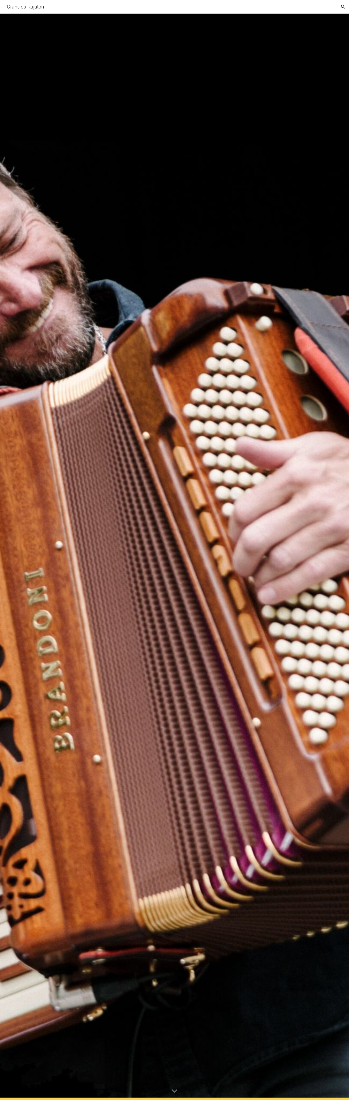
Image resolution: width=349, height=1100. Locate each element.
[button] (343, 7)
